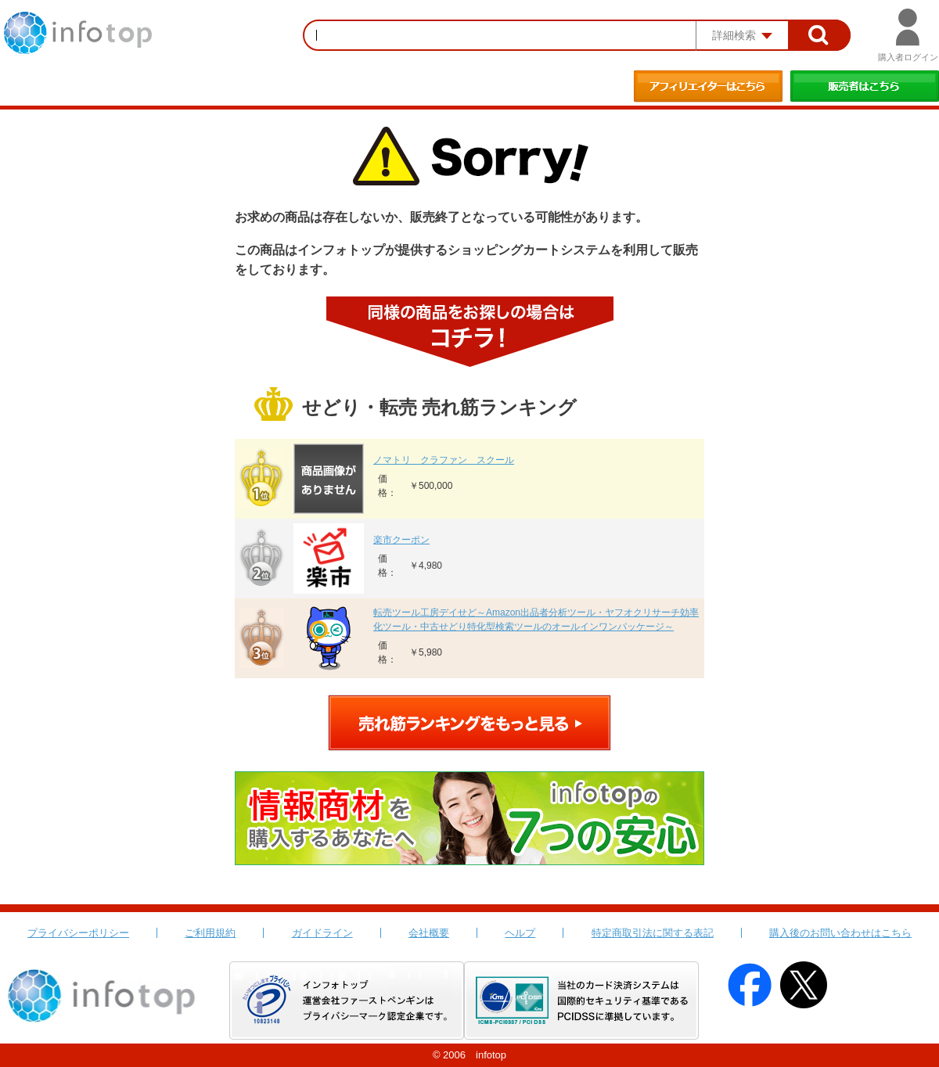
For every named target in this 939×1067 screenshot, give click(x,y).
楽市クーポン (401, 539)
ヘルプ (520, 933)
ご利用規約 (210, 933)
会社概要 (428, 933)
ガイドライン (322, 933)
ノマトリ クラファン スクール (443, 459)
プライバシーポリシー (78, 933)
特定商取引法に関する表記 (653, 933)
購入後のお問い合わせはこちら (840, 933)
